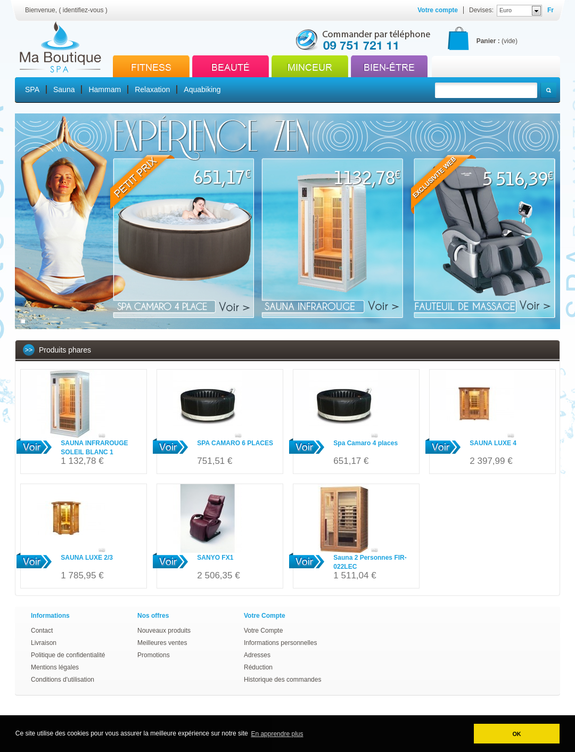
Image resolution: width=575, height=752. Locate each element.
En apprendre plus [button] (277, 734)
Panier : (488, 41)
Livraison (43, 643)
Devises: (481, 10)
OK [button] (516, 734)
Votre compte (437, 10)
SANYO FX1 (215, 557)
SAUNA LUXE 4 (493, 443)
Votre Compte (263, 630)
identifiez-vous (83, 10)
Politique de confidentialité (68, 655)
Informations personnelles (280, 643)
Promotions (153, 655)
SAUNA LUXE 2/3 (87, 557)
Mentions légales (55, 667)
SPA (32, 89)
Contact (42, 630)
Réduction (258, 667)
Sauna (64, 89)
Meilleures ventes (162, 643)
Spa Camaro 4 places (365, 443)
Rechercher (548, 90)
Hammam (104, 89)
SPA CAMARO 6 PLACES (235, 443)
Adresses (257, 655)
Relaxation (152, 89)
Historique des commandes (282, 679)
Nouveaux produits (164, 630)
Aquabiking (202, 89)
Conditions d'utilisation (62, 679)
